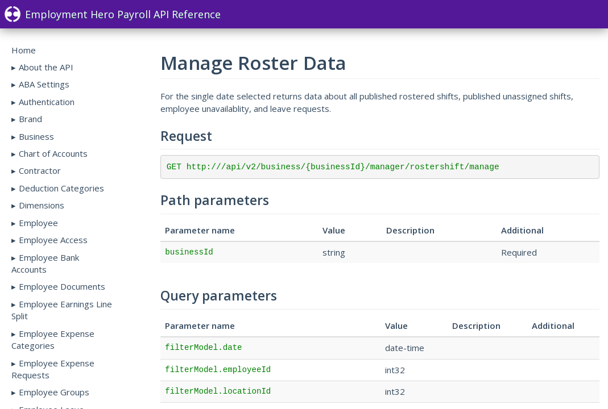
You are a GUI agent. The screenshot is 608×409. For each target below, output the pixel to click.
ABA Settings (44, 84)
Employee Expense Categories (52, 339)
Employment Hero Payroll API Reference (113, 14)
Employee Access (53, 239)
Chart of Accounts (53, 153)
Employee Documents (62, 286)
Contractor (40, 170)
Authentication (47, 101)
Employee (38, 222)
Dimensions (41, 205)
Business (36, 136)
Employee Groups (54, 392)
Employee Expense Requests (52, 369)
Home (23, 50)
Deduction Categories (61, 188)
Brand (30, 118)
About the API (46, 67)
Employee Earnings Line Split (61, 310)
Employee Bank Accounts (45, 263)
